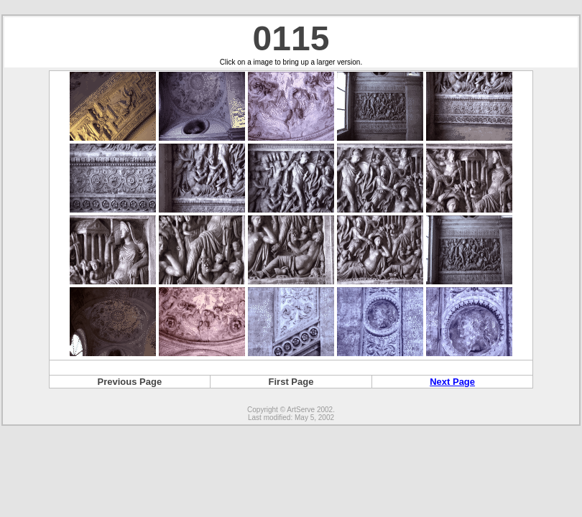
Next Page (452, 381)
